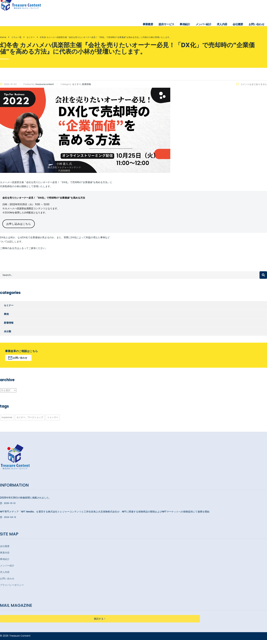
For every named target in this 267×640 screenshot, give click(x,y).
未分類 (7, 331)
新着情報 (8, 322)
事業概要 (148, 24)
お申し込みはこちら (18, 224)
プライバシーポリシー (12, 585)
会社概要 (238, 24)
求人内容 (222, 24)
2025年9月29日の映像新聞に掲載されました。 (25, 497)
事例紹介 (185, 24)
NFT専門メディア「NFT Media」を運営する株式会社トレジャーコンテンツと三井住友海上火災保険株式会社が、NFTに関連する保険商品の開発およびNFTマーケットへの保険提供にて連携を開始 (104, 511)
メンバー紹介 (203, 24)
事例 (6, 314)
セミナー (8, 305)
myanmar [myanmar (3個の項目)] (7, 417)
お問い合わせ (256, 24)
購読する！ (100, 618)
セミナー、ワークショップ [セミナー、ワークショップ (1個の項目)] (30, 417)
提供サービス (166, 24)
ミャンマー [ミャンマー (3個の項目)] (52, 417)
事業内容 (5, 552)
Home (3, 37)
